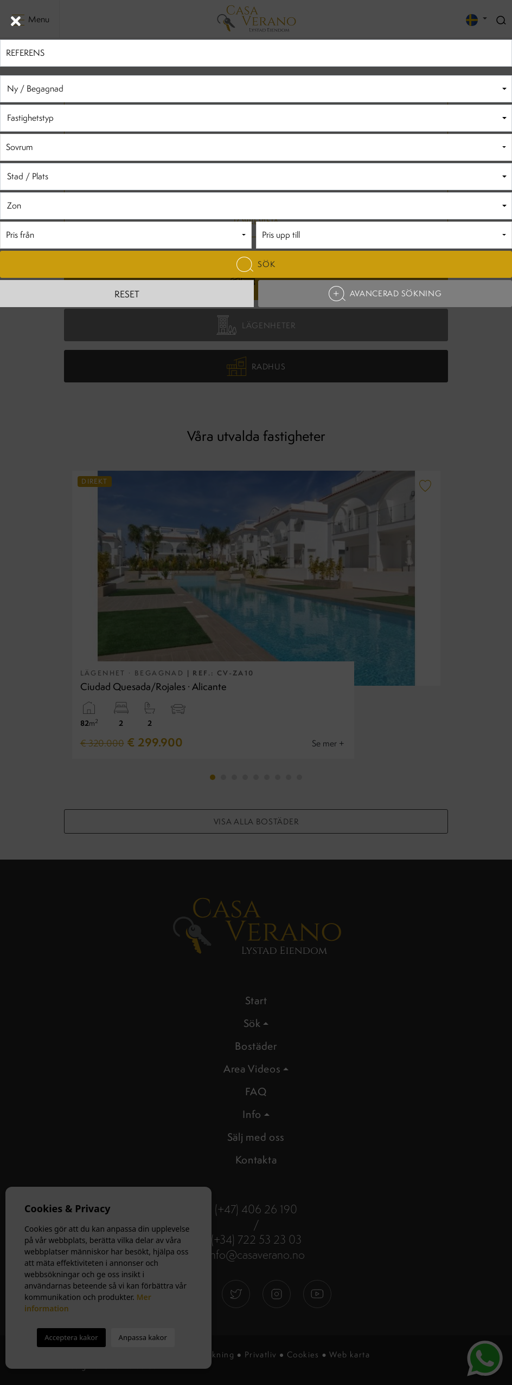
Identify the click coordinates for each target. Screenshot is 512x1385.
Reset (126, 294)
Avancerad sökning (385, 293)
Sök (255, 264)
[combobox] (256, 88)
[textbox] (256, 89)
